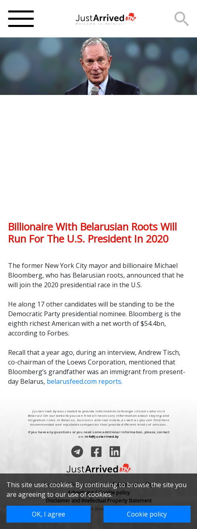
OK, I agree (48, 514)
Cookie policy (147, 514)
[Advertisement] (98, 164)
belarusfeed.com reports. (84, 381)
